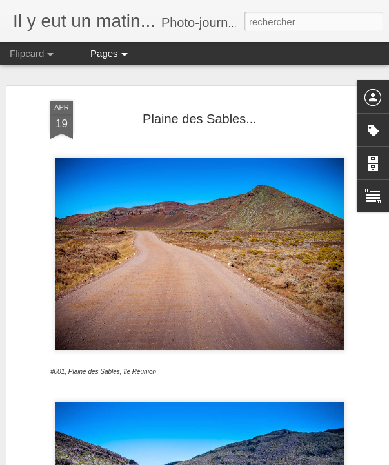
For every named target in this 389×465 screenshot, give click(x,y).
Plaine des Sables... (200, 119)
